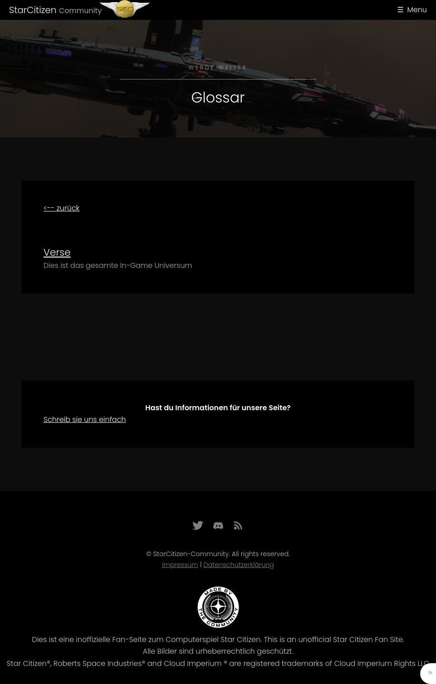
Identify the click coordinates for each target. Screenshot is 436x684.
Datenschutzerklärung (238, 564)
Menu (417, 10)
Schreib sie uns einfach (84, 419)
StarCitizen (55, 10)
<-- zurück (61, 208)
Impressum (180, 564)
